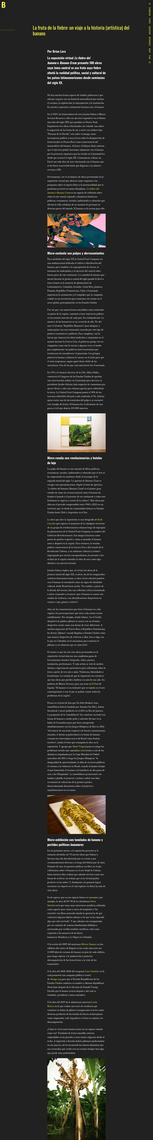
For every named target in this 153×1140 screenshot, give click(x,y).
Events (150, 21)
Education (150, 30)
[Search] (149, 62)
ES (150, 4)
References (150, 41)
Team (150, 57)
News (150, 50)
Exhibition (150, 11)
